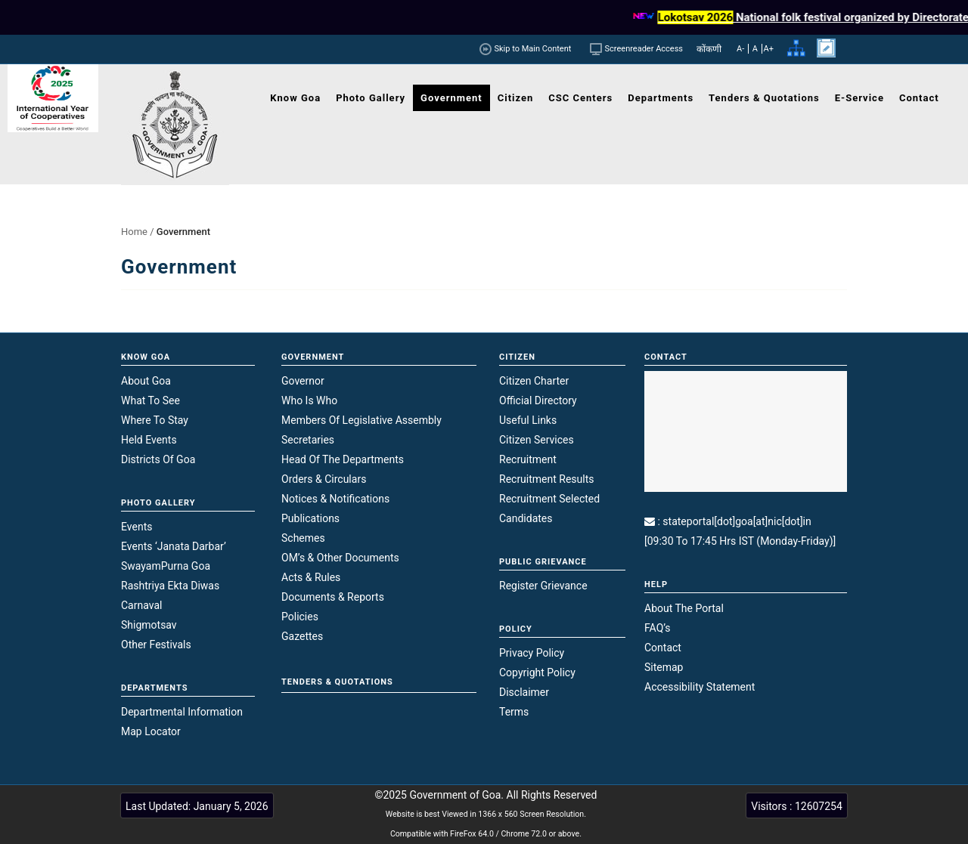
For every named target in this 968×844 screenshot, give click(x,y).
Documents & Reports (332, 597)
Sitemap (663, 667)
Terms (514, 712)
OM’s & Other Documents (340, 558)
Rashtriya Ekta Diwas (170, 586)
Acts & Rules (310, 577)
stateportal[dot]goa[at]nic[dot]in (736, 521)
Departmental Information (182, 712)
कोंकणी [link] (709, 49)
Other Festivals (156, 644)
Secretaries (307, 440)
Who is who (309, 400)
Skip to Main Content (529, 49)
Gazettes (302, 636)
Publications (310, 518)
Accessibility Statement (699, 687)
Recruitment (528, 459)
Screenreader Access (644, 49)
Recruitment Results (546, 479)
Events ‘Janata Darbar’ (173, 546)
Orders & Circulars (323, 479)
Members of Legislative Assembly (361, 420)
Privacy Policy (531, 653)
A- (740, 49)
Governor (302, 381)
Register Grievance (543, 586)
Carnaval (141, 605)
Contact (662, 648)
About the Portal (684, 608)
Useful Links (528, 420)
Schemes (303, 538)
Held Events (149, 440)
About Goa (146, 381)
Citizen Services (536, 440)
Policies (299, 617)
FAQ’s (657, 628)
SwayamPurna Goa (165, 566)
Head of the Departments (342, 459)
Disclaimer (524, 692)
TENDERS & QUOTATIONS (337, 682)
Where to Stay (154, 420)
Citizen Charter (534, 381)
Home (134, 231)
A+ (769, 49)
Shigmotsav (149, 625)
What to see (150, 400)
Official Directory (538, 400)
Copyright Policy (537, 672)
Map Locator (151, 731)
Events (136, 527)
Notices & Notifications (335, 499)
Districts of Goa (158, 459)
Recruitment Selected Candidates (549, 508)
